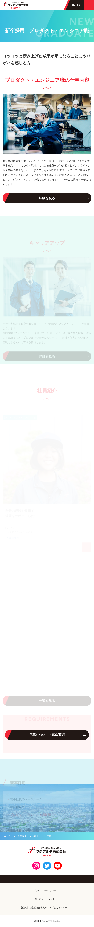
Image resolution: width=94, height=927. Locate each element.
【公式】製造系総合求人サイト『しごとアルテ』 (45, 907)
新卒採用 (21, 836)
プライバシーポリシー (44, 890)
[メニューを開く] (74, 5)
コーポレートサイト (45, 899)
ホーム (7, 836)
